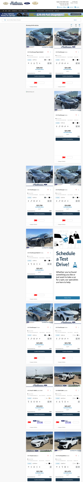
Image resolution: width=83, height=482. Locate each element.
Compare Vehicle (33, 86)
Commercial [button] (14, 10)
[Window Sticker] (51, 63)
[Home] (3, 11)
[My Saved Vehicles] (77, 7)
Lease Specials (32, 10)
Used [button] (9, 10)
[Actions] (50, 52)
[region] (39, 73)
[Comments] (48, 63)
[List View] (79, 25)
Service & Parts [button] (40, 10)
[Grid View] (76, 25)
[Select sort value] (72, 25)
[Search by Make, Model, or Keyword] (40, 20)
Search (75, 19)
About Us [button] (57, 10)
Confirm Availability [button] (39, 76)
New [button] (6, 10)
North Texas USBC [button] (49, 10)
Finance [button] (20, 10)
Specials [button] (25, 10)
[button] (51, 38)
